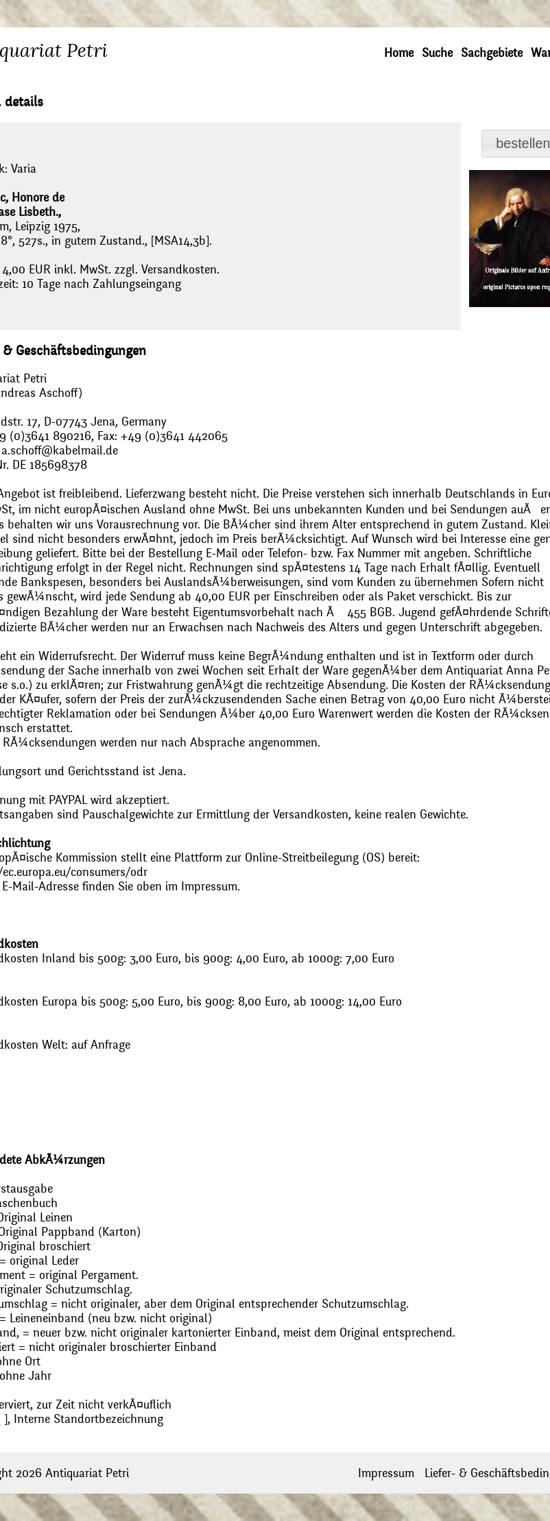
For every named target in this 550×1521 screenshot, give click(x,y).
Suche (437, 53)
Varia (23, 169)
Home (399, 53)
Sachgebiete (492, 53)
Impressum (386, 1473)
